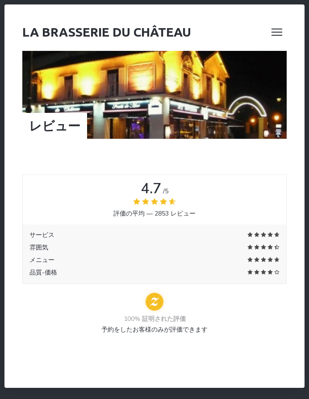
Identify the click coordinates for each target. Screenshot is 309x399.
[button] (277, 32)
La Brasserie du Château (106, 32)
